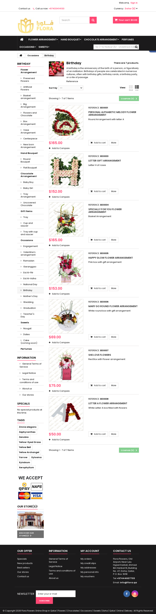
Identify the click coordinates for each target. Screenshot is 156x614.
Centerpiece (30, 138)
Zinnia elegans (27, 427)
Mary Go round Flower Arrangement (113, 306)
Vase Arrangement (28, 131)
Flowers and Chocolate (29, 114)
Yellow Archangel (29, 452)
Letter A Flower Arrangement (107, 403)
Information (26, 358)
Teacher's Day (27, 315)
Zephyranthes (27, 432)
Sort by (53, 88)
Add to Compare (60, 148)
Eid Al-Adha (29, 278)
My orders (86, 558)
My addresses (88, 567)
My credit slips (88, 563)
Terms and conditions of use (29, 381)
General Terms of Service (30, 365)
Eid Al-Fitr (28, 272)
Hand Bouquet (70, 39)
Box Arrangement (28, 123)
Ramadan (28, 260)
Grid (131, 88)
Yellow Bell (25, 447)
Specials (23, 404)
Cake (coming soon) (29, 342)
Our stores (28, 394)
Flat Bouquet (30, 167)
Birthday (27, 290)
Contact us (24, 8)
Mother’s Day (30, 296)
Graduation (29, 308)
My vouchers (87, 576)
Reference (72, 81)
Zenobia (24, 437)
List (137, 88)
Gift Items (26, 211)
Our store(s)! (27, 506)
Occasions (26, 47)
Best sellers (23, 567)
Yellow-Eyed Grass (30, 442)
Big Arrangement (28, 105)
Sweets (43, 47)
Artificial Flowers (26, 88)
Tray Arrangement (28, 195)
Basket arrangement (28, 97)
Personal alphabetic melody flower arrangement (112, 113)
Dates (26, 334)
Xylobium (24, 462)
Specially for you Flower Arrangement (105, 211)
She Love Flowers (99, 355)
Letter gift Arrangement (104, 160)
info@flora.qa (128, 582)
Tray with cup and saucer (29, 233)
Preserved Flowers (28, 80)
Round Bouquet (25, 160)
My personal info (90, 572)
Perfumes (128, 39)
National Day (30, 284)
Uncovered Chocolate (28, 204)
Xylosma (36, 457)
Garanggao (29, 266)
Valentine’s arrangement (28, 253)
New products (25, 563)
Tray (25, 217)
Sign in (134, 2)
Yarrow (23, 457)
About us (27, 388)
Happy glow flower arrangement (110, 257)
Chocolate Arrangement (100, 39)
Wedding (28, 302)
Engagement (30, 246)
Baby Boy (28, 182)
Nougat (27, 328)
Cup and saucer (27, 224)
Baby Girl (28, 188)
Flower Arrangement (42, 39)
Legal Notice (29, 373)
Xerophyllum (26, 467)
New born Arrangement (28, 146)
